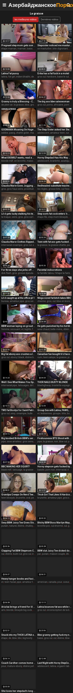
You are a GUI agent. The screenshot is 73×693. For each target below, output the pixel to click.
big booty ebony (31, 638)
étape (4, 638)
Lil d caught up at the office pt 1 (18, 298)
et (22, 329)
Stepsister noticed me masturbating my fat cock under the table (54, 45)
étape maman (8, 48)
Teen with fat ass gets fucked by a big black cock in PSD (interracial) (54, 241)
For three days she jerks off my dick (18, 270)
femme (5, 329)
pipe (3, 441)
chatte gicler (22, 132)
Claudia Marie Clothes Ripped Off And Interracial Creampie (18, 241)
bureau (5, 301)
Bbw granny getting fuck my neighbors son (54, 635)
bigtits (28, 329)
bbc (20, 638)
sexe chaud (43, 329)
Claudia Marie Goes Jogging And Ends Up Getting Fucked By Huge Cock (18, 185)
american (42, 582)
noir (56, 441)
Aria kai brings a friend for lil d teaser (18, 606)
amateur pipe (17, 301)
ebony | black (17, 357)
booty (70, 413)
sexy (13, 413)
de (10, 638)
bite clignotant (60, 48)
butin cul (17, 554)
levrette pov (43, 525)
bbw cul (63, 441)
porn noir (50, 469)
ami (3, 610)
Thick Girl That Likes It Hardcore (54, 494)
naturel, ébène (16, 525)
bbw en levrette (65, 301)
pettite (34, 497)
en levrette (20, 160)
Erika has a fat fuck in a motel (53, 73)
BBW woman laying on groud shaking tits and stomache (18, 326)
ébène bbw (31, 357)
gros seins (30, 301)
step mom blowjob (58, 217)
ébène (8, 554)
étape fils (42, 217)
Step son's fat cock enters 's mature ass (54, 213)
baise (30, 48)
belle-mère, (57, 329)
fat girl (11, 76)
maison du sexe (35, 160)
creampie (21, 413)
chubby (29, 525)
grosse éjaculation (27, 273)
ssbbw (4, 132)
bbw (27, 104)
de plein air (7, 104)
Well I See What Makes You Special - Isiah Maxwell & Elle (18, 382)
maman (21, 48)
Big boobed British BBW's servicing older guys (18, 438)
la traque (6, 217)
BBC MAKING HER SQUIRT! (15, 466)
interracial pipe (9, 385)
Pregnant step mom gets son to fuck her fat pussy (18, 45)
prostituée (29, 189)
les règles (42, 189)
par (68, 245)
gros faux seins (15, 189)
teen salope (49, 357)
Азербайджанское (16, 5)
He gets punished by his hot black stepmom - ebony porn (54, 326)
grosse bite (54, 189)
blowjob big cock (23, 610)
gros (3, 189)
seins (14, 217)
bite (71, 217)
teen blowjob (8, 497)
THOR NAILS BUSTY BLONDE (52, 382)
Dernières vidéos (49, 19)
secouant (15, 329)
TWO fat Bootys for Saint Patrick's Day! (18, 410)
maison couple (57, 554)
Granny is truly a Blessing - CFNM (18, 101)
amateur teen (57, 132)
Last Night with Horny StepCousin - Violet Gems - (54, 663)
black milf (6, 469)
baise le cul (63, 76)
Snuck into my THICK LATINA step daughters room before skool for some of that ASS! (18, 635)
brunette (20, 497)
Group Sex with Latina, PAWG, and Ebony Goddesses (54, 410)
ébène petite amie (32, 666)
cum (39, 357)
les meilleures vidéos (26, 19)
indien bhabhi (23, 76)
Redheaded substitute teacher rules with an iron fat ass (54, 185)
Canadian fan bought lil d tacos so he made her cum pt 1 (54, 354)
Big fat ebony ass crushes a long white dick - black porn (18, 354)
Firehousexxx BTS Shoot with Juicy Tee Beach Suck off (54, 438)
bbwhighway (44, 385)
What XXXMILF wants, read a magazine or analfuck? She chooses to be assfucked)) (18, 157)
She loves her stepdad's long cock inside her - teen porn (18, 691)
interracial (61, 469)
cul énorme (57, 525)
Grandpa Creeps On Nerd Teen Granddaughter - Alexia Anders (18, 494)
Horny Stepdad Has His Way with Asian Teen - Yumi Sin (54, 157)
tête (64, 413)
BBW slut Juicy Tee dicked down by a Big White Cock (54, 550)
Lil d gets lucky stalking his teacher (18, 213)
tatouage (17, 469)
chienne (41, 301)
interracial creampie (11, 245)
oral (28, 497)
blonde (10, 610)
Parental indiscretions (49, 270)
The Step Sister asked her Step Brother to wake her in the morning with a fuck (54, 129)
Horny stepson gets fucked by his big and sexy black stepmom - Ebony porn (54, 466)
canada (52, 582)
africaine (58, 104)
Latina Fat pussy (10, 73)
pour (59, 582)
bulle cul (32, 413)
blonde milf (7, 160)
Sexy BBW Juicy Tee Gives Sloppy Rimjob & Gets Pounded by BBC (18, 522)
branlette (55, 160)
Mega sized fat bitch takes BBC (54, 298)
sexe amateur (14, 441)
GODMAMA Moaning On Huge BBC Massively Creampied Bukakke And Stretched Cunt (18, 129)
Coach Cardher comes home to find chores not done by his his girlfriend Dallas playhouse (18, 663)
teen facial (10, 582)
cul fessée (66, 189)
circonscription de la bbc (59, 610)
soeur (66, 582)
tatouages (23, 385)
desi (33, 76)
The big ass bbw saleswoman (53, 101)
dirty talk (34, 385)
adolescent (43, 132)
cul (54, 301)
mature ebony (14, 666)
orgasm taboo (64, 666)
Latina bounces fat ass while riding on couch (54, 606)
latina (4, 76)
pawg (12, 132)
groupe (57, 413)
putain (4, 525)
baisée (40, 469)
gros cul (41, 76)
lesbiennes (46, 413)
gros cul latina (31, 217)
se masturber (44, 48)
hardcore (51, 76)
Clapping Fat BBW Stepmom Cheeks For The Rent (18, 550)
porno (50, 104)
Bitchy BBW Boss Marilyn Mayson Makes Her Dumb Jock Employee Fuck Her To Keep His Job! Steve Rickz (54, 522)
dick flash (6, 273)
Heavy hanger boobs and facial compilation (18, 578)
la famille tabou (45, 273)
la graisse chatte (57, 245)
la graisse (19, 104)
